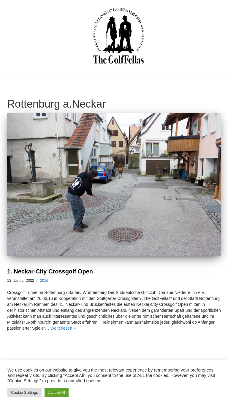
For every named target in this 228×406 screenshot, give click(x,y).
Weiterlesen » (63, 328)
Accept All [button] (56, 392)
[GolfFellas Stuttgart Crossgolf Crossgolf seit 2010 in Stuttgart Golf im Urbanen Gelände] (118, 35)
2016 (44, 280)
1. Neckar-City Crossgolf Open (50, 271)
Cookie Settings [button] (24, 392)
